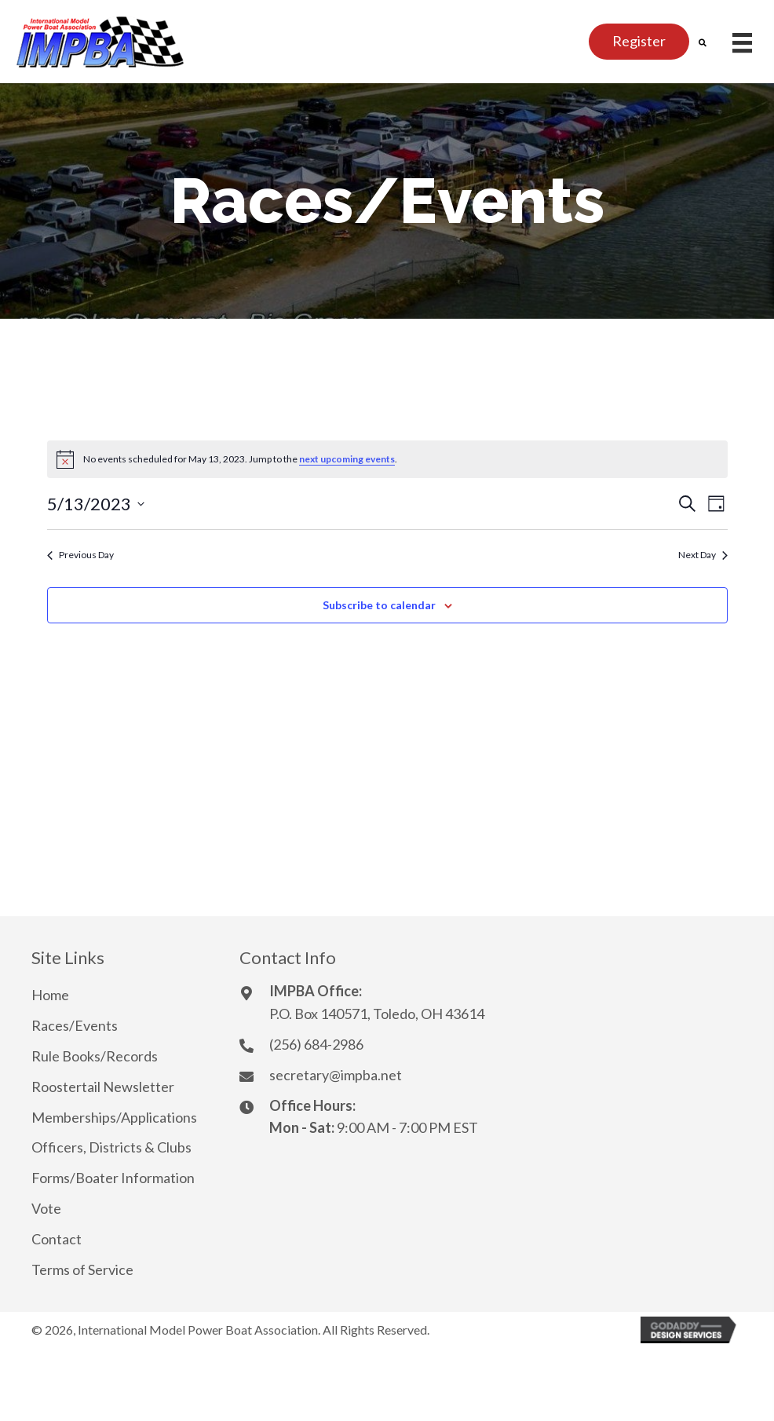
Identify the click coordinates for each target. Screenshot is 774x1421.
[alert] (387, 459)
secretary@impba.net (335, 1074)
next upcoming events (347, 459)
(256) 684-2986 (316, 1044)
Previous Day (80, 555)
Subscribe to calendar (379, 605)
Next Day (703, 555)
